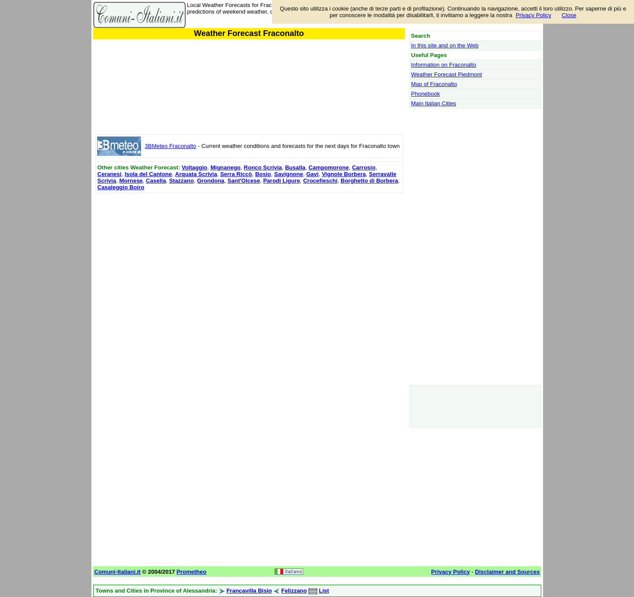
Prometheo (192, 571)
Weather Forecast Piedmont (446, 74)
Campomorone (328, 167)
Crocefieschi (320, 180)
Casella (156, 180)
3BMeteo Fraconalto (170, 146)
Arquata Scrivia (196, 174)
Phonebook (425, 93)
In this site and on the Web (445, 45)
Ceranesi (110, 174)
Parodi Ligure (281, 180)
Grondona (210, 180)
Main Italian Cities (433, 103)
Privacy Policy (533, 15)
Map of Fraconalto (434, 84)
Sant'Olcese (244, 180)
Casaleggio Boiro (121, 187)
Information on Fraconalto (443, 64)
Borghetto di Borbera (369, 180)
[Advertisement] (249, 256)
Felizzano (294, 590)
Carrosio (363, 167)
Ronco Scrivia (263, 167)
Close (569, 15)
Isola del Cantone (148, 174)
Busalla (295, 167)
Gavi (312, 174)
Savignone (288, 174)
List (324, 590)
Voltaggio (194, 167)
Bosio (263, 174)
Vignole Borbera (344, 174)
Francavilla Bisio (249, 590)
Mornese (130, 180)
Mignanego (225, 167)
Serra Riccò (236, 174)
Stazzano (181, 180)
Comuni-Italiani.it (117, 571)
